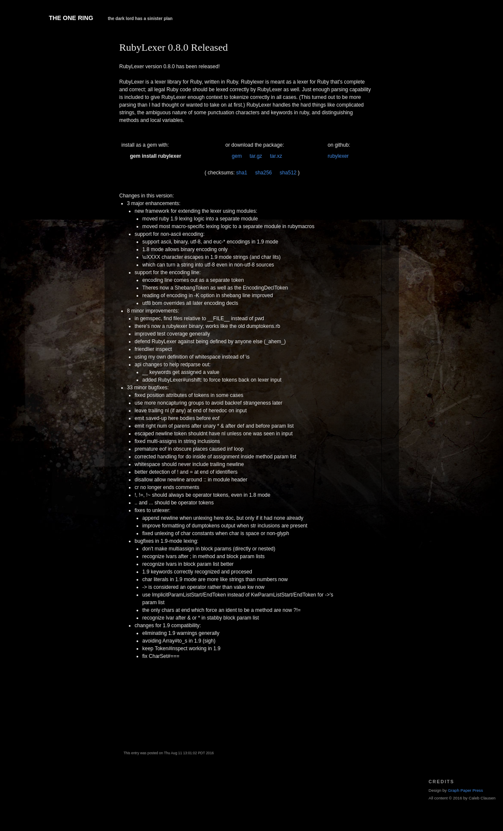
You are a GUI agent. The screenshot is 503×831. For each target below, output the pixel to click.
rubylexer (338, 156)
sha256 (263, 173)
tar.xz (276, 156)
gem (236, 156)
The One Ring (71, 17)
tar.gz (256, 156)
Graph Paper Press (465, 790)
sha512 (288, 173)
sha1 (241, 173)
